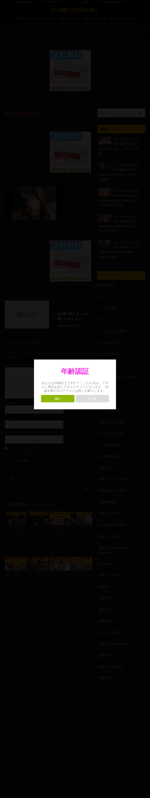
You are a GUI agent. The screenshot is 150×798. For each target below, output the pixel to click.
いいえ (92, 398)
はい (57, 398)
